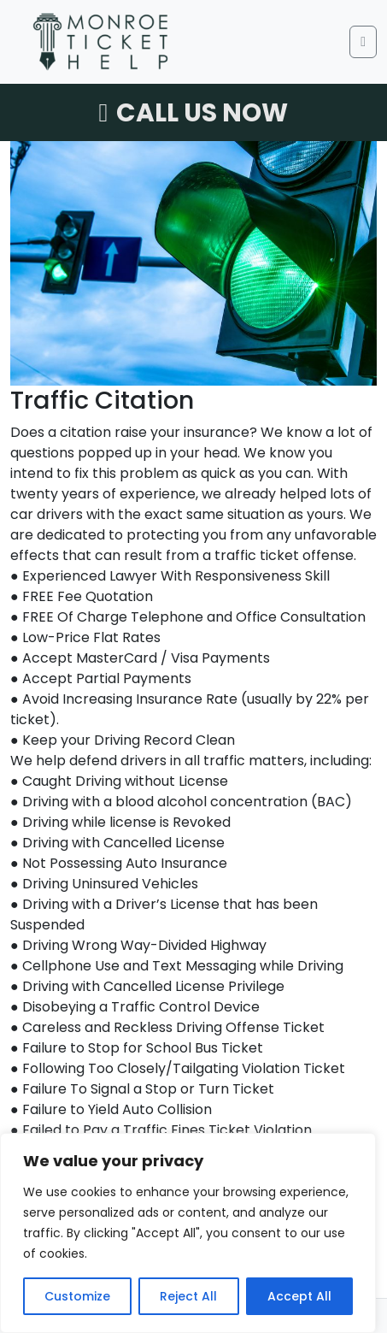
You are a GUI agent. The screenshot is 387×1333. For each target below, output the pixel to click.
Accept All (299, 1296)
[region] (188, 1233)
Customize (77, 1296)
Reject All (188, 1296)
